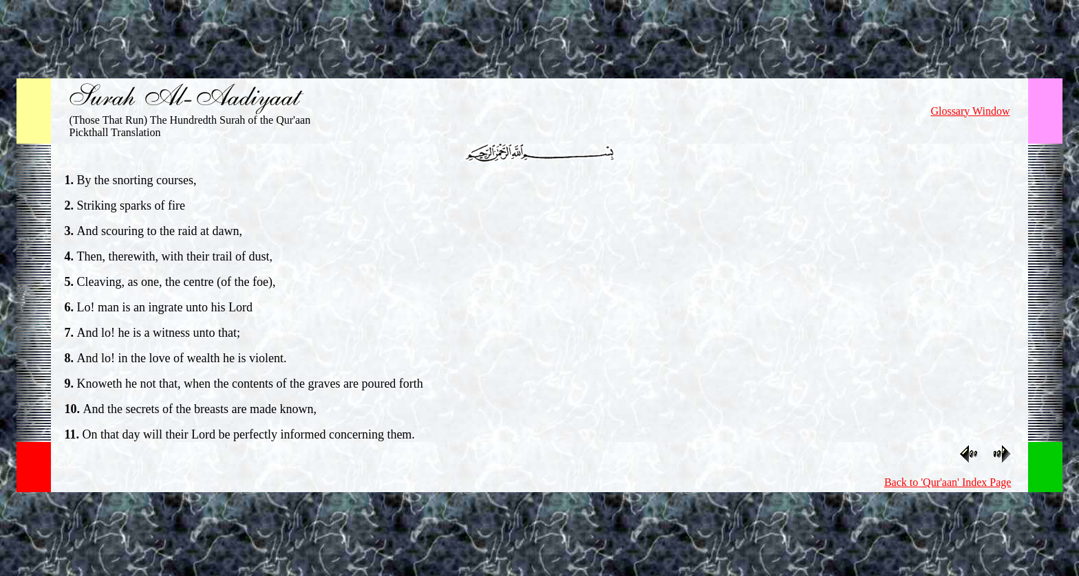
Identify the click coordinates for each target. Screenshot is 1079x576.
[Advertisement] (539, 36)
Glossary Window (969, 111)
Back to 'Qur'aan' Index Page (948, 482)
